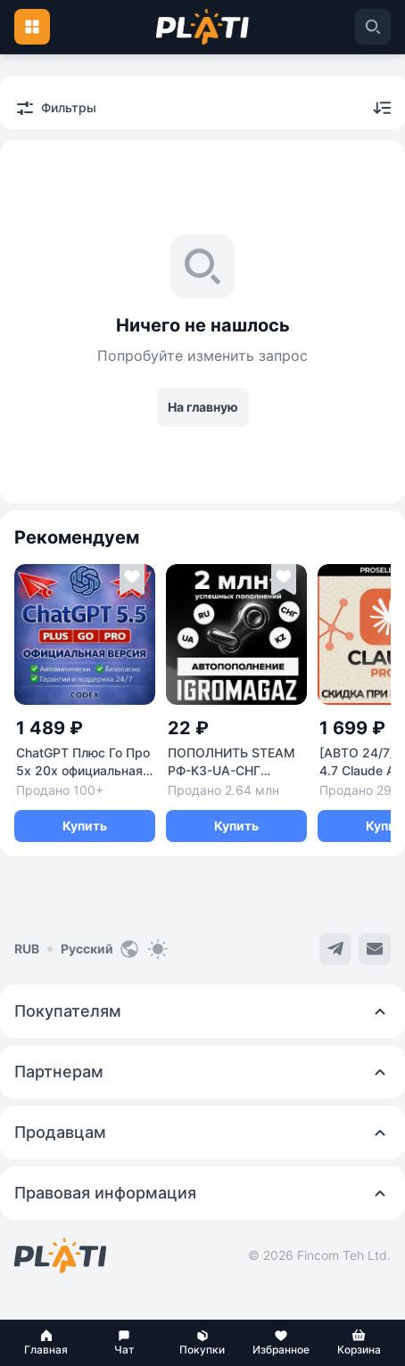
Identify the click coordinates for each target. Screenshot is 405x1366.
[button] (46, 1342)
